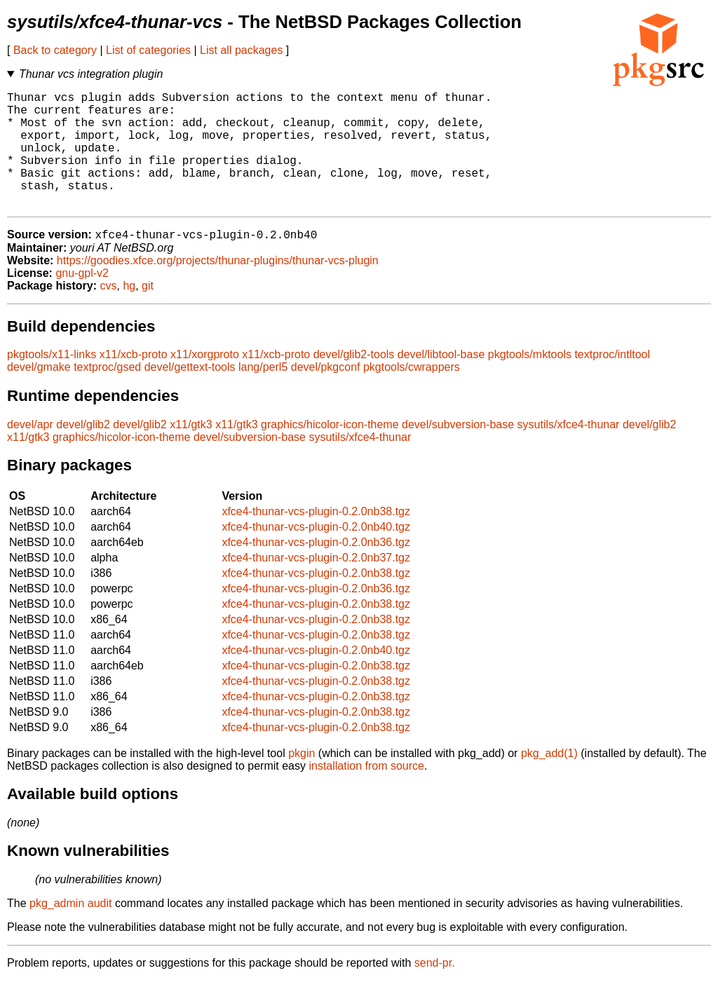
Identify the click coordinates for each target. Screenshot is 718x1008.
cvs (108, 313)
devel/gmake (39, 394)
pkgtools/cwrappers (411, 394)
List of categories (148, 50)
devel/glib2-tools (354, 382)
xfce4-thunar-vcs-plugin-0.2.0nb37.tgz (316, 585)
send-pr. (434, 990)
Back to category (55, 50)
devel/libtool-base (441, 382)
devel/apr (30, 452)
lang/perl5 (262, 394)
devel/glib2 (83, 452)
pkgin (301, 780)
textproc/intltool (612, 382)
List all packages (241, 50)
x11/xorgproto (204, 382)
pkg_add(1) (549, 780)
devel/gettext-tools (190, 394)
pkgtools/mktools (529, 382)
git (148, 313)
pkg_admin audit (70, 931)
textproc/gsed (107, 394)
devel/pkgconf (325, 394)
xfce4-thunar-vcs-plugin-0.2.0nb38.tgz (316, 539)
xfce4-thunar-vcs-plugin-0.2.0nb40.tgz (316, 554)
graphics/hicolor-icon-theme (330, 452)
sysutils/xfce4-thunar (568, 452)
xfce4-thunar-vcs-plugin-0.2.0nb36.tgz (316, 569)
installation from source (366, 793)
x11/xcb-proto (134, 382)
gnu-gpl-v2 (82, 300)
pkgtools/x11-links (51, 382)
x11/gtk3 (191, 452)
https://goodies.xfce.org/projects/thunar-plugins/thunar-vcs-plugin (218, 288)
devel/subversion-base (458, 452)
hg (129, 313)
